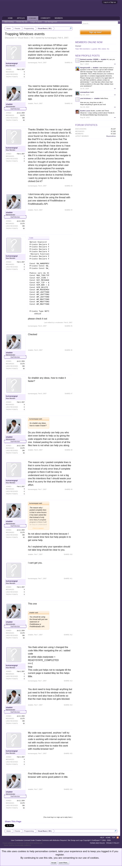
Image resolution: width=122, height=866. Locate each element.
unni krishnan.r (86, 98)
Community (45, 18)
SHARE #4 (68, 210)
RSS (118, 838)
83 (24, 120)
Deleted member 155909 (89, 59)
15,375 (22, 115)
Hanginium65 (85, 67)
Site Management (51, 22)
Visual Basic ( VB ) (26, 38)
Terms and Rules (97, 843)
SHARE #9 (68, 489)
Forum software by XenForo (23, 843)
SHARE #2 (68, 103)
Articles (21, 18)
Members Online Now (88, 42)
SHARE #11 (68, 578)
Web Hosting (9, 22)
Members (59, 18)
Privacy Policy (112, 843)
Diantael (78, 46)
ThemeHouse (36, 845)
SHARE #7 (68, 393)
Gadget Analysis (36, 22)
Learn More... (64, 863)
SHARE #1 (68, 62)
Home (10, 18)
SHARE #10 (68, 554)
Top (113, 837)
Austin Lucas (85, 111)
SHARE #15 (68, 753)
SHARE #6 (68, 350)
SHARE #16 (68, 789)
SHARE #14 (68, 705)
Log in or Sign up (110, 2)
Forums (32, 18)
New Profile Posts (87, 55)
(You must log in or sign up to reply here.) (57, 817)
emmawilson (85, 92)
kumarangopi (51, 38)
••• (115, 64)
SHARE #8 (68, 450)
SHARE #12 (68, 635)
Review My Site (21, 22)
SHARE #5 (68, 326)
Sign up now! (95, 32)
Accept (53, 863)
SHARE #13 (68, 681)
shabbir (9, 104)
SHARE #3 (68, 186)
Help (102, 837)
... (60, 22)
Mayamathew (111, 136)
